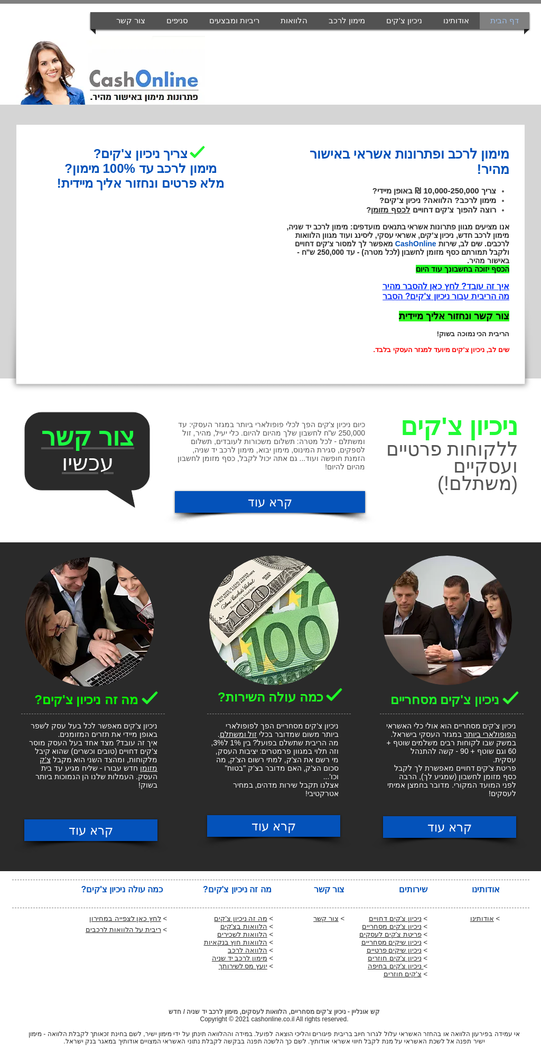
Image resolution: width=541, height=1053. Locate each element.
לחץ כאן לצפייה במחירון (125, 918)
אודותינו (482, 918)
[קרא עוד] (270, 502)
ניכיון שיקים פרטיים (394, 950)
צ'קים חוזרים (403, 974)
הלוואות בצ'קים (243, 926)
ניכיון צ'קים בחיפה (395, 966)
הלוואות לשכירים (242, 934)
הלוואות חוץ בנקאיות (235, 942)
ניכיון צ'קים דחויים (395, 918)
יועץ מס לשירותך (243, 966)
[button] (234, 20)
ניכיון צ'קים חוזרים (395, 958)
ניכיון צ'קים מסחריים (392, 926)
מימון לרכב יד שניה (239, 958)
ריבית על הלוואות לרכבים (123, 930)
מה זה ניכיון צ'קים (240, 918)
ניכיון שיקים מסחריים (391, 942)
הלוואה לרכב (247, 950)
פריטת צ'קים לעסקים (390, 934)
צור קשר (326, 918)
